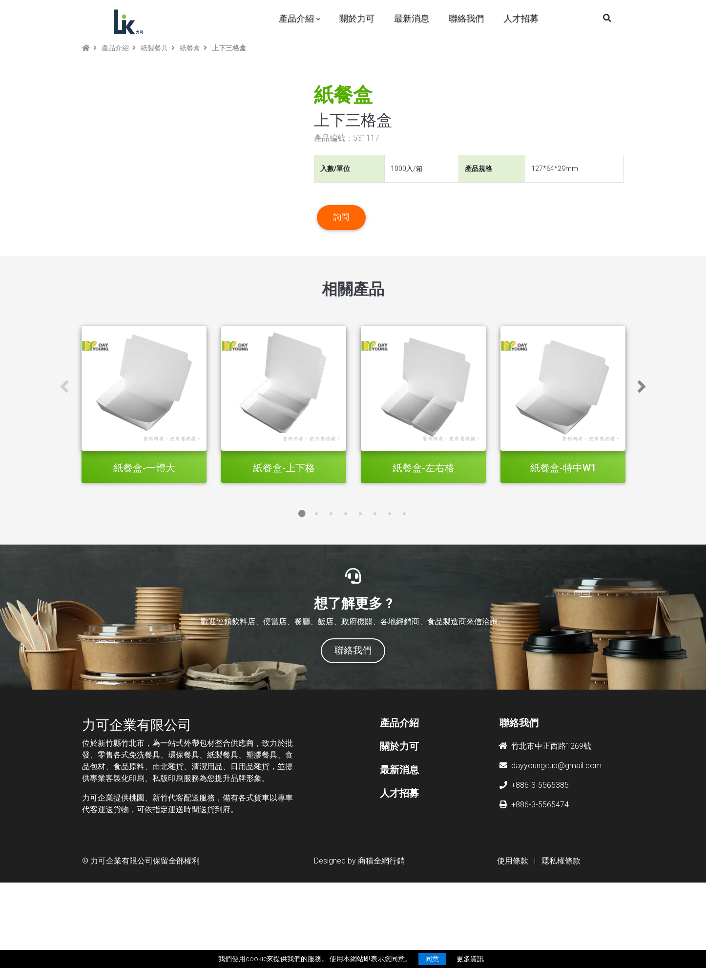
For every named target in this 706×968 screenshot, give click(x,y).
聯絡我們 (466, 18)
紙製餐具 (154, 48)
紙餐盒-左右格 (424, 535)
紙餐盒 (190, 48)
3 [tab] (331, 581)
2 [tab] (316, 581)
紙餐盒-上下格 (284, 535)
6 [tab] (375, 581)
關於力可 (356, 18)
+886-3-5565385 (534, 852)
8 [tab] (404, 581)
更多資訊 (470, 959)
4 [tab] (346, 581)
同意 (432, 959)
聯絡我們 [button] (353, 717)
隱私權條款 (561, 928)
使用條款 (512, 928)
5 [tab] (360, 581)
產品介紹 (296, 18)
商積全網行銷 (381, 928)
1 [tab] (302, 581)
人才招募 (521, 18)
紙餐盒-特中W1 (563, 535)
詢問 (341, 250)
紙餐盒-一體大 (144, 535)
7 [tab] (390, 581)
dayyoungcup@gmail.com (550, 833)
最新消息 (411, 18)
